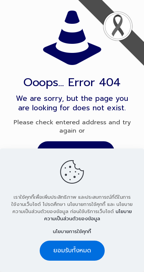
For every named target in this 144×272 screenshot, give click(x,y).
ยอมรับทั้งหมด (72, 250)
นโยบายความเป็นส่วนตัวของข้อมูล (88, 215)
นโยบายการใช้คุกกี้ (72, 231)
